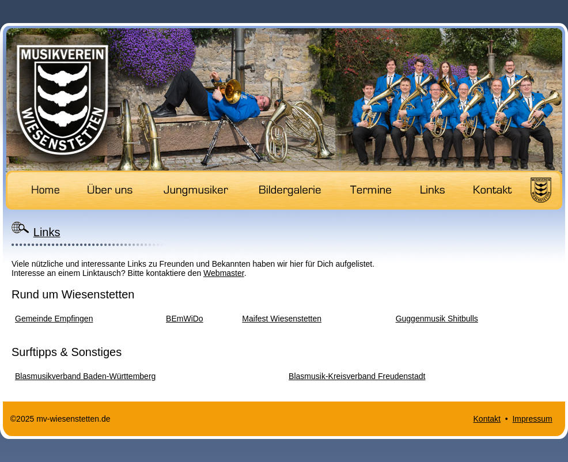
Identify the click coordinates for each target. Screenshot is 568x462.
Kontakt (487, 418)
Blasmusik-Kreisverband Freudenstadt (357, 376)
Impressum (532, 418)
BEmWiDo (184, 318)
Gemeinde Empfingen (54, 318)
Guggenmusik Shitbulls (437, 318)
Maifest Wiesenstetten (281, 318)
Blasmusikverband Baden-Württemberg (85, 376)
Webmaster (223, 273)
